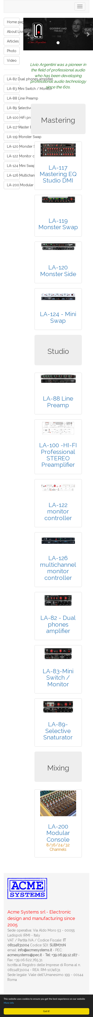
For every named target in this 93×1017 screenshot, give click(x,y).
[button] (28, 34)
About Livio (13, 32)
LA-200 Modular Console (13, 185)
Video (12, 60)
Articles (13, 41)
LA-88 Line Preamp (13, 98)
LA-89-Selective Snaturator (58, 731)
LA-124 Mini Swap (13, 166)
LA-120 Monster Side (13, 146)
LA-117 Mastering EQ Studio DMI (58, 174)
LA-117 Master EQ (13, 127)
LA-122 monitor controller (58, 511)
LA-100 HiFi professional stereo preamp (13, 118)
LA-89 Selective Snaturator (13, 108)
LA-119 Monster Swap (13, 137)
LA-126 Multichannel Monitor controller (13, 175)
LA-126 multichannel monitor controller (58, 567)
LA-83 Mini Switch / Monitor (13, 89)
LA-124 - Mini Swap (58, 317)
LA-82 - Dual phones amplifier (58, 624)
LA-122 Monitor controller (13, 156)
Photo (11, 51)
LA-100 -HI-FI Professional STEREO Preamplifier (58, 455)
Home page (13, 22)
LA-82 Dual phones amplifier (13, 79)
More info (9, 1002)
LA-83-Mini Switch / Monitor (58, 678)
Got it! (46, 1011)
